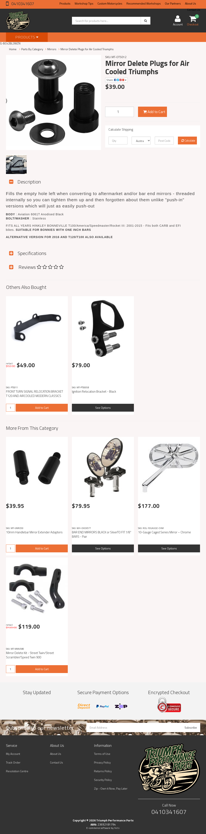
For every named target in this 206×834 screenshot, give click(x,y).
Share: (116, 80)
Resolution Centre (17, 771)
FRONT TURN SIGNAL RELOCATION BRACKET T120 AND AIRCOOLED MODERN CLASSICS (34, 393)
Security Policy (103, 780)
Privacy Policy (102, 762)
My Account (13, 754)
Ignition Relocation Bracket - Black (94, 391)
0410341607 (22, 3)
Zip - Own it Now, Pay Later (110, 788)
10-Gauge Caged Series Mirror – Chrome (164, 532)
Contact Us (56, 762)
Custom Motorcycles (110, 3)
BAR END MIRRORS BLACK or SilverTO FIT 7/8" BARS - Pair (101, 534)
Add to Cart (154, 111)
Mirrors (51, 49)
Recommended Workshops (143, 3)
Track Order (13, 762)
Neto (117, 828)
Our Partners (173, 3)
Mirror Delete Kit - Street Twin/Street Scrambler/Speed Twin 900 (30, 655)
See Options (103, 407)
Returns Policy (103, 771)
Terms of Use (102, 754)
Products (65, 3)
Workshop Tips (84, 3)
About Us (190, 3)
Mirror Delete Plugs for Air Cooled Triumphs (87, 49)
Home (13, 49)
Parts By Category (32, 49)
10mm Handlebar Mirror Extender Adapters (34, 532)
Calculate (188, 140)
